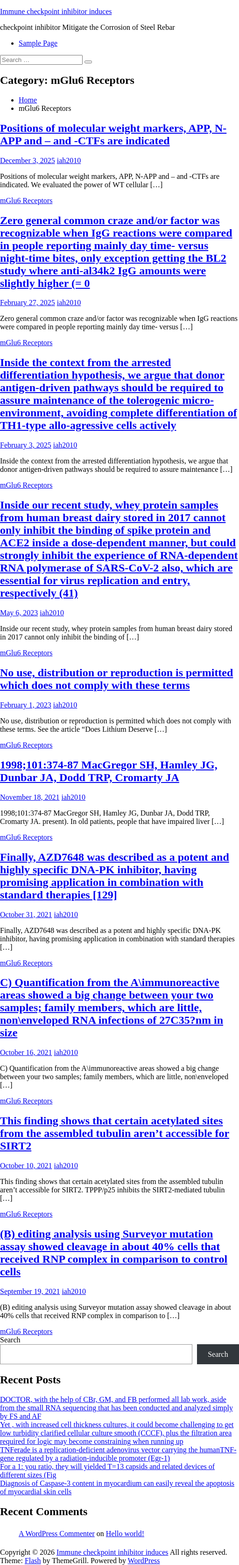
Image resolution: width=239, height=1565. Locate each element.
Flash (33, 1561)
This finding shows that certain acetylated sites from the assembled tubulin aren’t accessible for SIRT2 (114, 1133)
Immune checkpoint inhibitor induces (56, 11)
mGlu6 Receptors (26, 200)
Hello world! (125, 1534)
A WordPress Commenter (57, 1534)
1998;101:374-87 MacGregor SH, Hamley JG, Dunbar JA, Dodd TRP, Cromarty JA (109, 771)
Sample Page (38, 43)
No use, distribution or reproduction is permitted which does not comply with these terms (116, 679)
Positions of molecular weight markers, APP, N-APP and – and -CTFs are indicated (113, 134)
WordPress (144, 1561)
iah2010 (69, 160)
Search (10, 1340)
